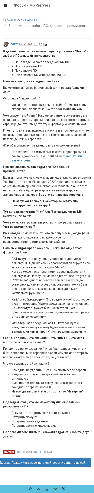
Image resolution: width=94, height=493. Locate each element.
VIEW (14, 44)
